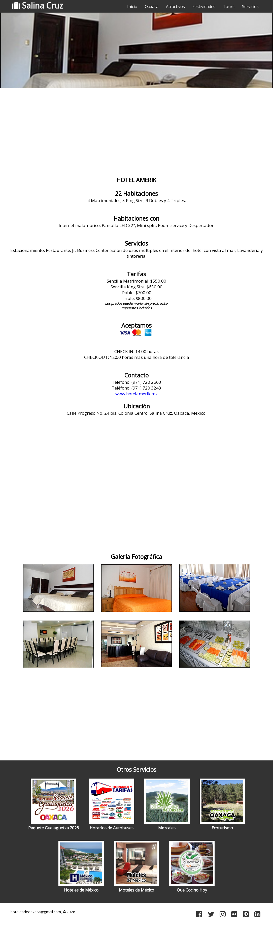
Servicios (250, 6)
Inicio (132, 6)
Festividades (203, 6)
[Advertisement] (136, 129)
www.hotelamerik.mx (136, 394)
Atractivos (175, 6)
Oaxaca (151, 6)
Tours (228, 6)
